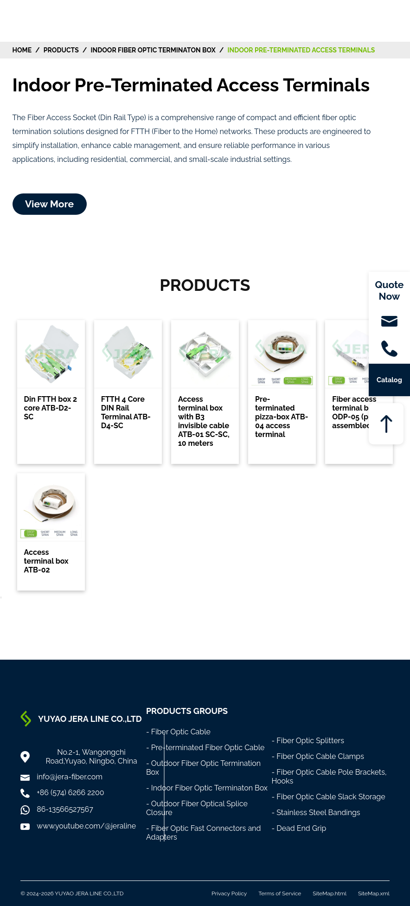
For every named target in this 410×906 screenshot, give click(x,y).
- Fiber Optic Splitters (307, 740)
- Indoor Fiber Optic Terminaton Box (207, 788)
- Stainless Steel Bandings (315, 812)
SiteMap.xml (374, 893)
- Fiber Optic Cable (178, 731)
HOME (22, 50)
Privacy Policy (229, 893)
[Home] (30, 20)
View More (49, 204)
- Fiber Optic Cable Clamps (317, 756)
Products (61, 50)
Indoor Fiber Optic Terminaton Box (153, 50)
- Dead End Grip (298, 828)
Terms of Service (279, 893)
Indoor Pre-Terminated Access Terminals (301, 50)
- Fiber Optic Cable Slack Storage (328, 796)
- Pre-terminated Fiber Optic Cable (205, 747)
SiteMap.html (329, 893)
